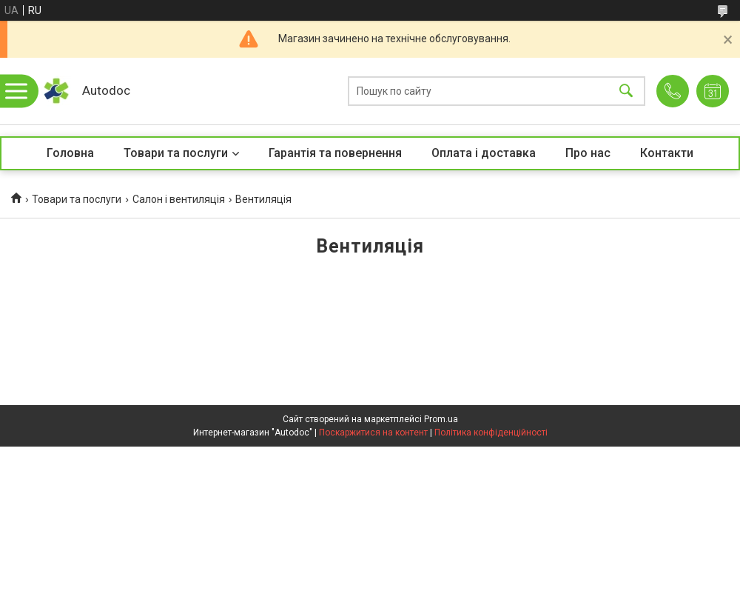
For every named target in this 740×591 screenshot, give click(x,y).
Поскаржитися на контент (373, 432)
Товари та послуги (176, 153)
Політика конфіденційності (491, 432)
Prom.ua (441, 419)
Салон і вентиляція (178, 199)
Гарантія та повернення (335, 153)
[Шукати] (626, 91)
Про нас (587, 153)
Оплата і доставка (483, 153)
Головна (70, 153)
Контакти (666, 153)
